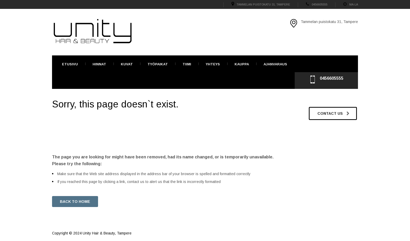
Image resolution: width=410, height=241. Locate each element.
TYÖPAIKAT (157, 64)
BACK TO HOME (75, 201)
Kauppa (242, 64)
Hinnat (99, 64)
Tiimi (187, 64)
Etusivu (70, 64)
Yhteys (213, 64)
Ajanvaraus (275, 64)
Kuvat (127, 64)
